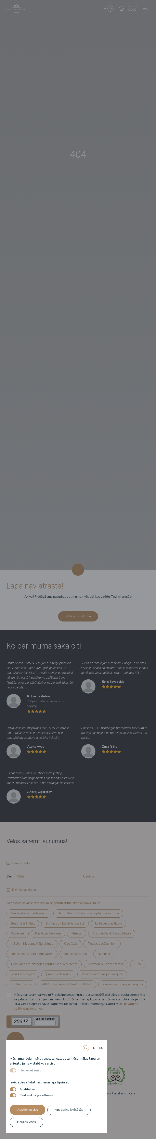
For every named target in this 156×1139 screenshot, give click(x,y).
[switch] (13, 1089)
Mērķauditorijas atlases (36, 1095)
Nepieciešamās (30, 1070)
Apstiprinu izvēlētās (69, 1109)
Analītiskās (27, 1089)
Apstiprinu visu (27, 1109)
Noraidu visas (26, 1122)
